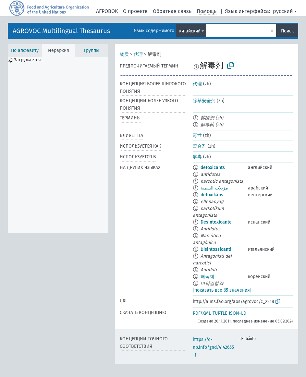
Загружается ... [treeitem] (29, 60)
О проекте (135, 11)
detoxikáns (212, 195)
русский (283, 11)
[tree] (58, 145)
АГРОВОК (107, 11)
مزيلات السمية (214, 188)
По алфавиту (25, 50)
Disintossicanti (216, 249)
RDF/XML (202, 313)
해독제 (207, 276)
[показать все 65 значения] (222, 290)
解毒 (197, 157)
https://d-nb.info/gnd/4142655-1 (213, 347)
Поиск (287, 31)
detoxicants (213, 167)
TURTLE (220, 313)
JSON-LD (237, 313)
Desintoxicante (216, 222)
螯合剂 (199, 146)
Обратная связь (172, 11)
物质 (124, 54)
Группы (91, 50)
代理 (138, 54)
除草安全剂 (204, 100)
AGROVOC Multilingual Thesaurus (61, 31)
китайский (190, 31)
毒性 (197, 135)
